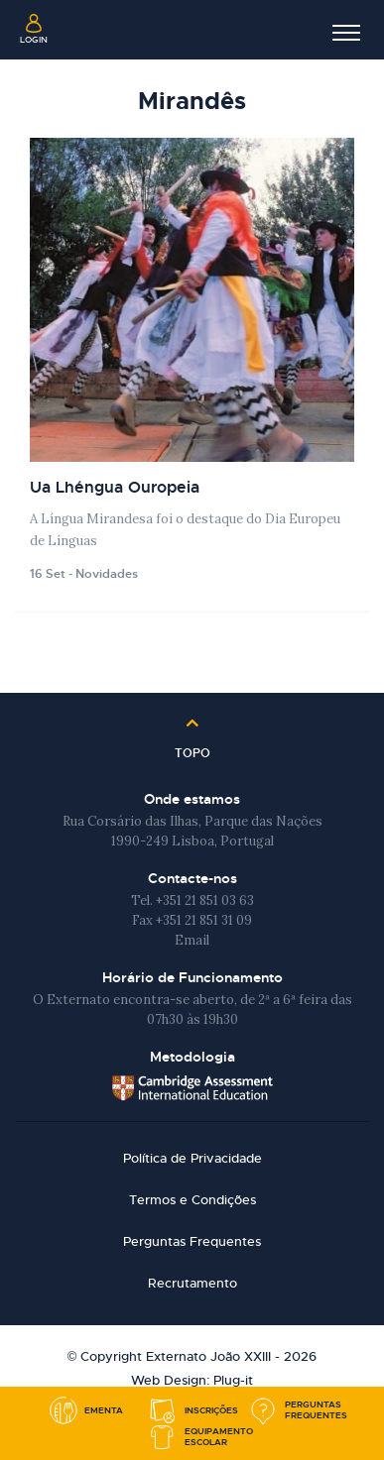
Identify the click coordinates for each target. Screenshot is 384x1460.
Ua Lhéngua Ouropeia (114, 487)
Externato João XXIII (192, 29)
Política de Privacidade (192, 1158)
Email (192, 940)
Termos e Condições (192, 1199)
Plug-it (233, 1380)
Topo (192, 746)
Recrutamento (192, 1283)
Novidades (106, 574)
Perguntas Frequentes (192, 1241)
